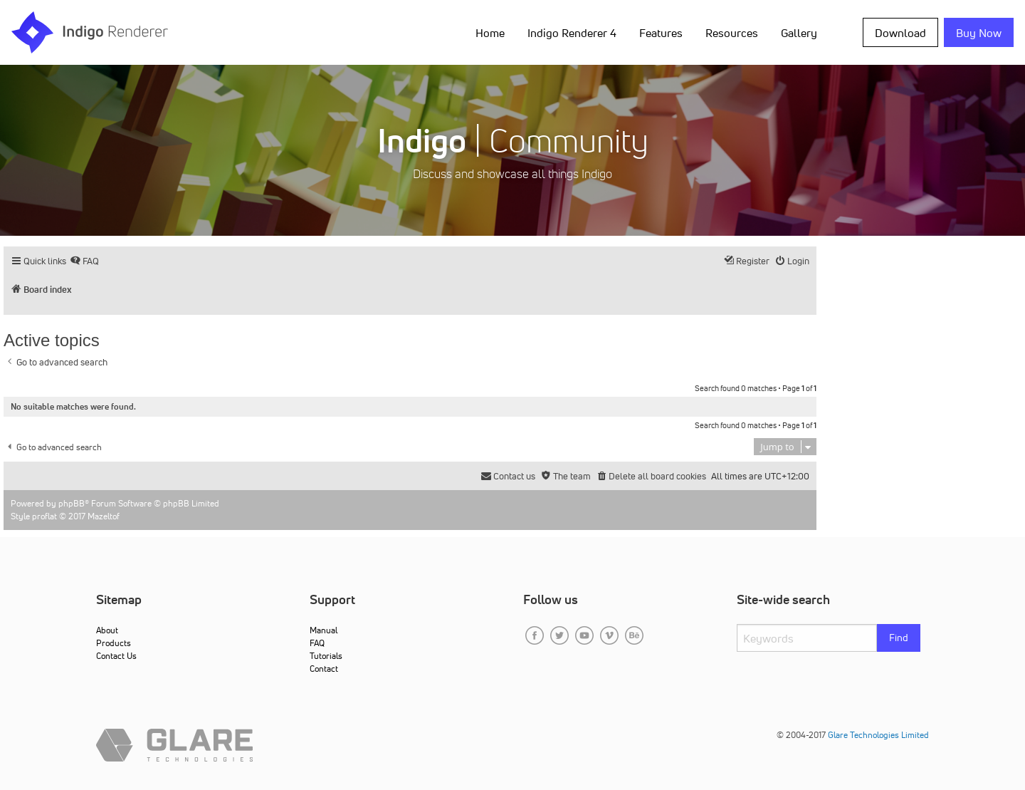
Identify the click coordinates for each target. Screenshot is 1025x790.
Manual (323, 630)
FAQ (317, 643)
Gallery (799, 33)
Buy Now (979, 33)
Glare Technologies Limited (878, 735)
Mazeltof (104, 516)
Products (113, 643)
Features (661, 33)
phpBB (71, 503)
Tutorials (326, 656)
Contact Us (116, 656)
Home (490, 33)
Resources (731, 33)
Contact (324, 668)
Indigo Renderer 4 (571, 33)
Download (900, 33)
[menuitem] (84, 261)
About (107, 630)
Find (898, 637)
